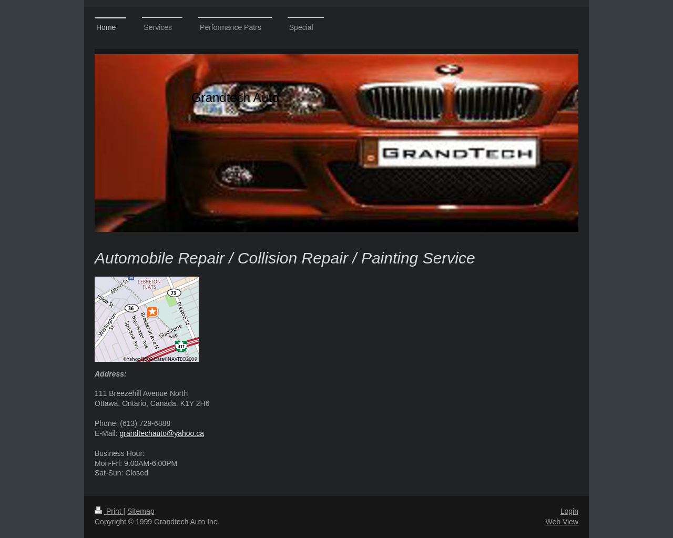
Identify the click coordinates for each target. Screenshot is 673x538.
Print (109, 511)
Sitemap (140, 511)
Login (569, 511)
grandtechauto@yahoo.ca (161, 433)
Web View (561, 521)
